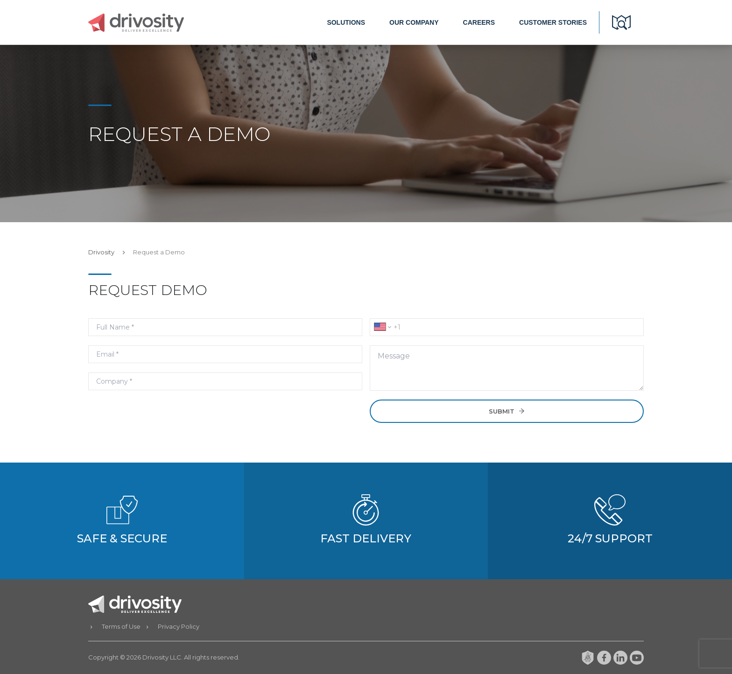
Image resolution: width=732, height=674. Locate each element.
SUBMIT (507, 411)
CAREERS (479, 22)
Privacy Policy (178, 626)
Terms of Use (121, 626)
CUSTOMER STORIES (553, 22)
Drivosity (101, 252)
